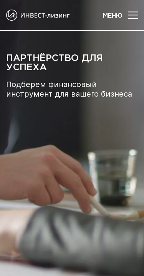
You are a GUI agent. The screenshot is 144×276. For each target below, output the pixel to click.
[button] (133, 15)
